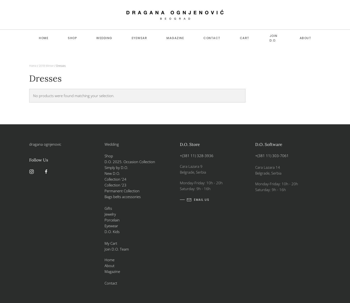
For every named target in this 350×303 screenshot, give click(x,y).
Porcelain (112, 220)
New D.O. (112, 173)
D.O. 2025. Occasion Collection (130, 161)
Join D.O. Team (117, 249)
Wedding (112, 144)
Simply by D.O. (116, 167)
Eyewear (139, 38)
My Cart (111, 243)
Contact (211, 38)
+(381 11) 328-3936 (196, 155)
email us (198, 199)
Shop (109, 155)
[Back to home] (175, 15)
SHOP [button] (72, 38)
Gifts (108, 208)
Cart (244, 38)
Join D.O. (274, 38)
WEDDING (104, 38)
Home (43, 38)
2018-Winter (46, 65)
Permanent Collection (122, 190)
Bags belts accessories (123, 196)
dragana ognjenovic (45, 144)
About (305, 38)
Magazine (175, 38)
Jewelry (110, 214)
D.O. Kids (112, 231)
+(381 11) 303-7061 (272, 155)
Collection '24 (115, 179)
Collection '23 (115, 185)
